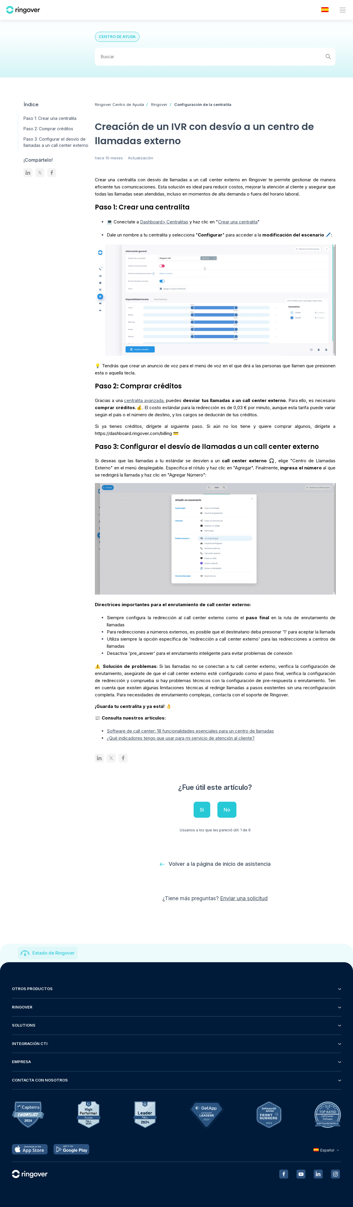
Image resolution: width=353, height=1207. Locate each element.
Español (327, 1150)
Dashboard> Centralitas (164, 222)
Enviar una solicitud (244, 898)
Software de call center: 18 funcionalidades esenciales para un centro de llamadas (190, 731)
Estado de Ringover (53, 953)
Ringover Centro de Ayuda (119, 104)
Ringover (159, 104)
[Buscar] (215, 57)
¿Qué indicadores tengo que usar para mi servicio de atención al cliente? (181, 738)
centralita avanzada (144, 400)
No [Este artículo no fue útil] (227, 810)
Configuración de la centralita (202, 104)
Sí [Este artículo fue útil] (202, 810)
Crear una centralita (238, 222)
